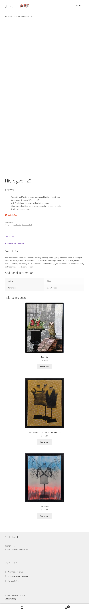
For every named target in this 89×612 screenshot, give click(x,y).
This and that (27, 225)
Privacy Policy (13, 581)
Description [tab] (9, 236)
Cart (57, 606)
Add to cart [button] (44, 366)
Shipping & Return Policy (18, 576)
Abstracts (17, 16)
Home (10, 16)
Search (22, 608)
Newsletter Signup (15, 572)
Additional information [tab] (14, 243)
